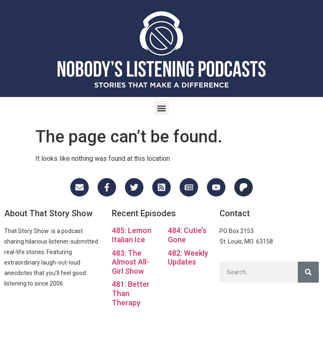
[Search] (308, 272)
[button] (162, 108)
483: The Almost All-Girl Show (130, 262)
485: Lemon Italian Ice (131, 235)
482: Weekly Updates (188, 258)
